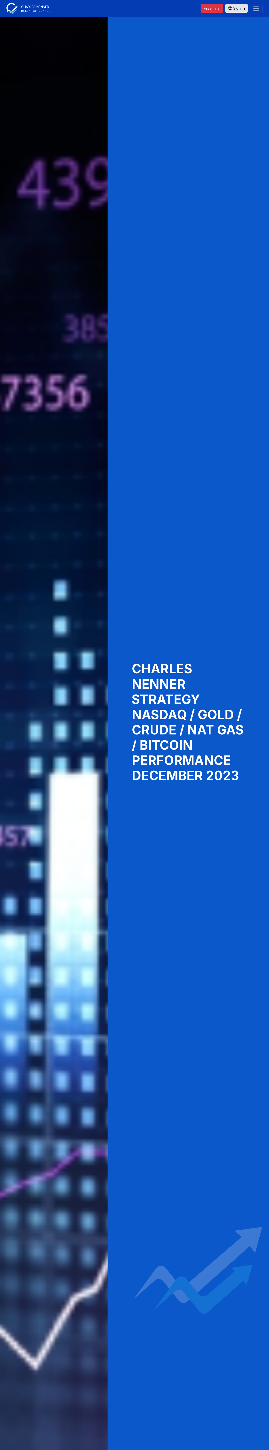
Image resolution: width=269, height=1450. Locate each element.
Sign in (236, 8)
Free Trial (212, 8)
